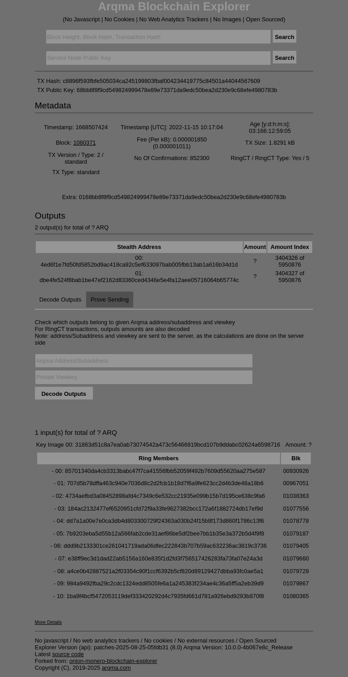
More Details (48, 622)
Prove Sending (110, 299)
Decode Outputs (60, 299)
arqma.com (116, 667)
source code (68, 654)
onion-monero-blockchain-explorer (113, 661)
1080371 (84, 142)
